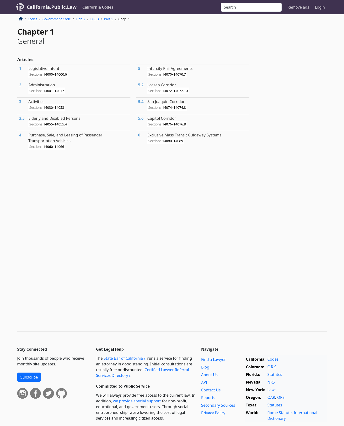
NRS (271, 382)
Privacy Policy (213, 413)
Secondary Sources (218, 405)
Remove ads (298, 7)
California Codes (97, 7)
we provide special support (137, 401)
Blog (205, 367)
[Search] (251, 7)
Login (320, 7)
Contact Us (210, 390)
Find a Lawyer (213, 359)
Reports (208, 397)
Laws (271, 389)
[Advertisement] (291, 94)
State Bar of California (123, 358)
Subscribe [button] (29, 377)
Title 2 (81, 19)
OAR (271, 397)
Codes (32, 19)
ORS (281, 397)
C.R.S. (272, 366)
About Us (209, 374)
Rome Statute (279, 412)
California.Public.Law (52, 7)
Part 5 (108, 19)
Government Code (56, 19)
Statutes (274, 374)
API (204, 382)
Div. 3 (94, 19)
